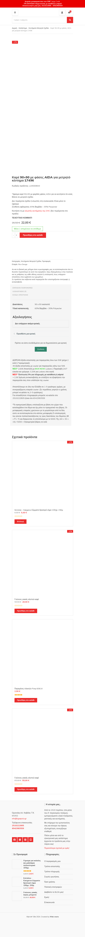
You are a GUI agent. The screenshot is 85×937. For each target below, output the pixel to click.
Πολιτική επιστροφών (53, 887)
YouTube (30, 839)
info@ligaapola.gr (19, 818)
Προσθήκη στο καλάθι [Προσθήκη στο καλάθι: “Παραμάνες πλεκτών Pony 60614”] (26, 700)
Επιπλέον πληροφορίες (23, 288)
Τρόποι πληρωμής (52, 871)
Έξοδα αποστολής (20, 295)
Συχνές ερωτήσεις (51, 876)
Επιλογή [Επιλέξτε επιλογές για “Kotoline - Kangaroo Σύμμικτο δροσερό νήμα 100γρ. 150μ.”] (20, 521)
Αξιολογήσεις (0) (19, 291)
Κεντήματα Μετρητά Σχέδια (39, 28)
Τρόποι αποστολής (52, 866)
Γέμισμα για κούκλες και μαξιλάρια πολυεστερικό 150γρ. (32, 864)
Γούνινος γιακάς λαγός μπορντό (30, 893)
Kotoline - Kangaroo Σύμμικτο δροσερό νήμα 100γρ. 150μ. (31, 882)
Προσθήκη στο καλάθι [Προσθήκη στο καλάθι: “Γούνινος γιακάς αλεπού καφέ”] (26, 611)
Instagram (19, 839)
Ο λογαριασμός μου (52, 861)
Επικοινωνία (49, 902)
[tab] (41, 288)
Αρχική (14, 28)
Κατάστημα (23, 28)
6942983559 (57, 6)
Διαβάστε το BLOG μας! (54, 892)
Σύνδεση (40, 349)
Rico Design (22, 264)
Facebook (14, 839)
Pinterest (25, 839)
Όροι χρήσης (49, 882)
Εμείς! (46, 897)
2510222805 (46, 6)
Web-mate (54, 917)
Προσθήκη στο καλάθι (33, 235)
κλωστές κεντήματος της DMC (37, 211)
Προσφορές (46, 261)
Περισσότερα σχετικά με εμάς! (56, 848)
